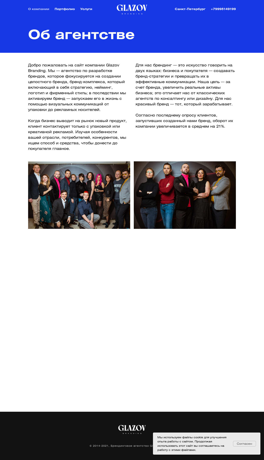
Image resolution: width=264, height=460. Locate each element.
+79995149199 (223, 9)
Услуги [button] (86, 9)
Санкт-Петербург (190, 9)
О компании (38, 9)
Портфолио (65, 9)
